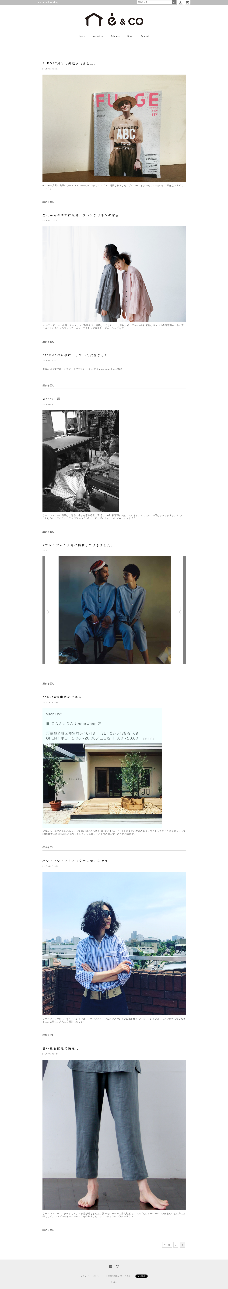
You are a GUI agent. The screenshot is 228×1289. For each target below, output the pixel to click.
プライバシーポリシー (90, 1276)
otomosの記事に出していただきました (75, 355)
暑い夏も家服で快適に (60, 1048)
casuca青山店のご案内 (62, 697)
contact (145, 36)
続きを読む (48, 201)
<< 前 (167, 1244)
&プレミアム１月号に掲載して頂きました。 (78, 545)
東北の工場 (51, 399)
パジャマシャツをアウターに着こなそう (75, 860)
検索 (174, 2)
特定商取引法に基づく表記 (118, 1276)
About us (98, 36)
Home (82, 36)
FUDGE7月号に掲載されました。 (70, 63)
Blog (130, 36)
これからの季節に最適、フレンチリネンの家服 (80, 215)
